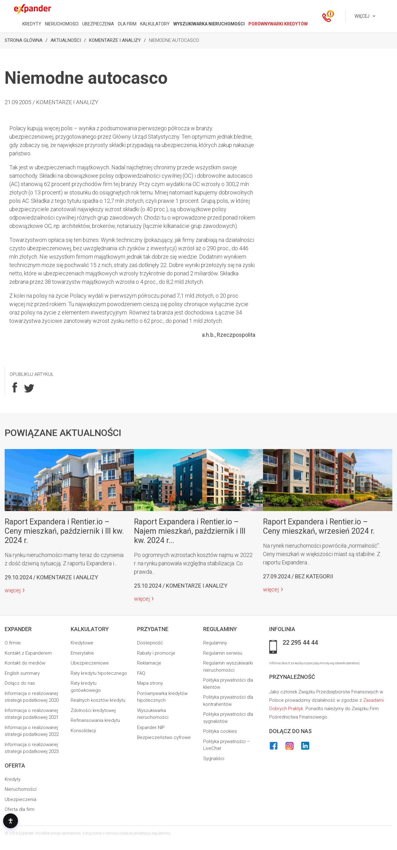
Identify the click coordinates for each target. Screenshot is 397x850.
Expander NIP (151, 727)
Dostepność (150, 643)
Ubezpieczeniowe (90, 663)
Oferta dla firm (19, 809)
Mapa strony (150, 683)
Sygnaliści (213, 758)
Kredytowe (82, 643)
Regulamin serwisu (222, 653)
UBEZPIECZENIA (98, 23)
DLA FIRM (127, 23)
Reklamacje (149, 663)
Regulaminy (215, 643)
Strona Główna (23, 40)
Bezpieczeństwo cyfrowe (164, 737)
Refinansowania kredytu (95, 720)
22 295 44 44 (300, 642)
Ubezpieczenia (20, 799)
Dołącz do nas (20, 683)
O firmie (13, 643)
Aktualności (66, 40)
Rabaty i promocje (156, 653)
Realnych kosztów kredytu (98, 700)
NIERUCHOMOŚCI (61, 23)
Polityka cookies (220, 731)
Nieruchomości (21, 789)
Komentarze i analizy (115, 40)
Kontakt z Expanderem (28, 653)
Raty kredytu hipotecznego (99, 673)
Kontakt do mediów (25, 663)
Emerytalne (82, 653)
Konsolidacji (83, 730)
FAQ (141, 673)
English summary (22, 673)
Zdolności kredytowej (93, 710)
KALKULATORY (155, 23)
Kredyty (12, 779)
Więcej (362, 16)
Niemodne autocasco (174, 40)
